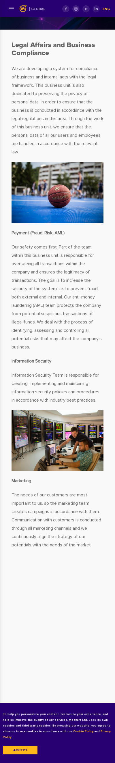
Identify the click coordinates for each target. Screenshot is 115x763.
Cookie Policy (83, 731)
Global (38, 9)
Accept (20, 750)
